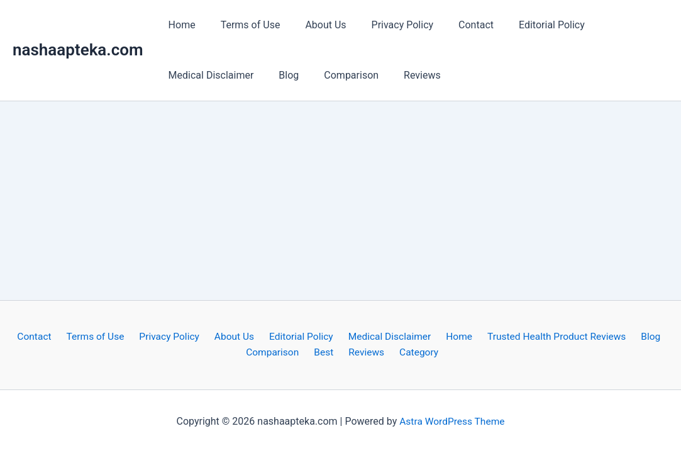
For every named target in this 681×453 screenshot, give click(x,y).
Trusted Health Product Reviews (546, 336)
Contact (453, 25)
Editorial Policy (524, 25)
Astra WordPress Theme (452, 421)
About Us (312, 25)
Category (414, 353)
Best (327, 353)
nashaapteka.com (78, 49)
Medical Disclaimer (209, 75)
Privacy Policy (385, 25)
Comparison (338, 75)
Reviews (404, 75)
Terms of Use (243, 25)
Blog (281, 75)
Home (179, 25)
